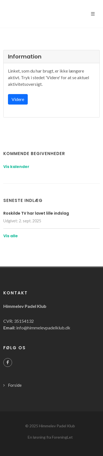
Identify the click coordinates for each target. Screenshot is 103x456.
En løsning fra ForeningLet (50, 437)
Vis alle (10, 236)
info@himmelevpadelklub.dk (43, 327)
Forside (15, 385)
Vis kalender (16, 166)
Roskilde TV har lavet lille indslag (36, 213)
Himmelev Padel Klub (57, 425)
